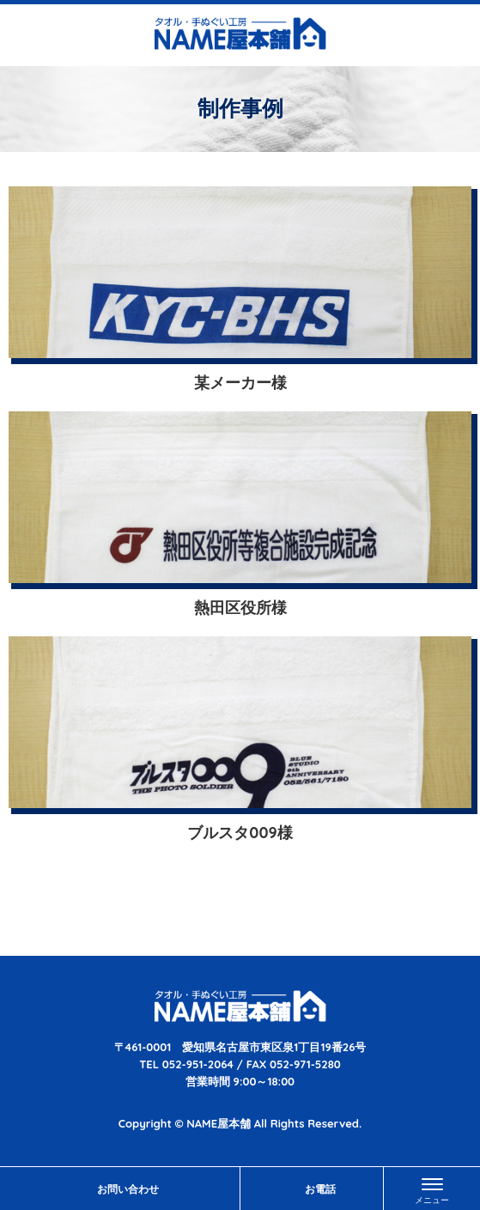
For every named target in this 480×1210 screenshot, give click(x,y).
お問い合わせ (128, 1189)
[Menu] (432, 1188)
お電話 (320, 1189)
